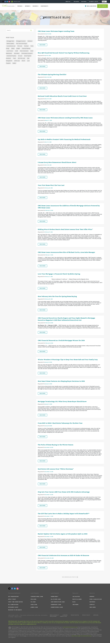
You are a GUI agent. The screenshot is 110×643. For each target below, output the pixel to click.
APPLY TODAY (12, 599)
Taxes (14, 58)
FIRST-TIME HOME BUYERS (15, 601)
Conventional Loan (11, 46)
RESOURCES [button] (36, 6)
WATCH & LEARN (77, 599)
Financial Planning (26, 48)
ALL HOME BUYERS (13, 604)
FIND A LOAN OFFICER (96, 599)
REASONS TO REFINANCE (15, 609)
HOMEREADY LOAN (56, 604)
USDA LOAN (34, 604)
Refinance (30, 41)
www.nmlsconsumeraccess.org (70, 627)
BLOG (74, 601)
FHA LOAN (33, 599)
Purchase (26, 46)
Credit (16, 51)
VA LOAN (33, 601)
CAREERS (92, 596)
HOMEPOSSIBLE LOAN (57, 607)
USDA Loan (17, 60)
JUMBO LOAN (34, 607)
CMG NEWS (76, 1)
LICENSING (65, 615)
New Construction (24, 51)
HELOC (23, 60)
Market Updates (10, 43)
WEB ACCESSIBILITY (54, 615)
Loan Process (10, 51)
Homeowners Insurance (27, 53)
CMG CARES (93, 607)
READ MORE (42, 44)
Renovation (16, 53)
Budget (18, 48)
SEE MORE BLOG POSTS (70, 577)
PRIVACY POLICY (86, 615)
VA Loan (20, 55)
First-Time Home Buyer (21, 43)
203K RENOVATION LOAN (58, 601)
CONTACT (92, 604)
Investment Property (11, 55)
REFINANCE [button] (28, 6)
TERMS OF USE (63, 616)
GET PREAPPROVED (13, 596)
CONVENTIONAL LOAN (37, 596)
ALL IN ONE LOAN (56, 599)
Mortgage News (10, 41)
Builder (14, 63)
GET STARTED (102, 6)
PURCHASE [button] (20, 6)
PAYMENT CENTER (93, 1)
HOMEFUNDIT (54, 596)
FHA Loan (19, 46)
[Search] (18, 30)
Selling (12, 48)
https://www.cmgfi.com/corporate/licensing (81, 636)
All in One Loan (21, 58)
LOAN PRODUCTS (44, 6)
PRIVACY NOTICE (75, 615)
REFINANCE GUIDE (13, 607)
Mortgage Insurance (20, 41)
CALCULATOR (76, 596)
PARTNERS (83, 1)
